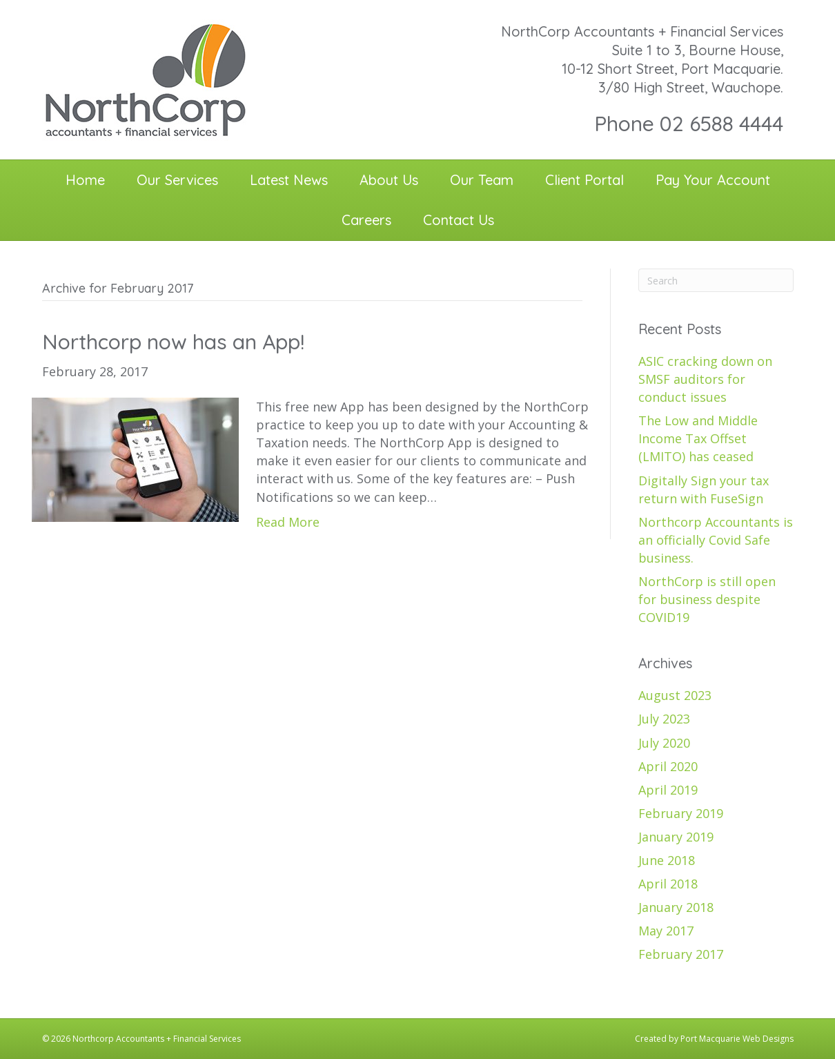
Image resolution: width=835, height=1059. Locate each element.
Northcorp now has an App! (173, 342)
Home (85, 179)
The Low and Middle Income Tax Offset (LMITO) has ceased (698, 438)
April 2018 (668, 883)
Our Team (481, 179)
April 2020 (668, 766)
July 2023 (664, 718)
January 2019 (676, 836)
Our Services (177, 179)
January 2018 (676, 907)
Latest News (289, 179)
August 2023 (674, 695)
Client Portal (584, 179)
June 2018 (666, 860)
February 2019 (680, 813)
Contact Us (458, 220)
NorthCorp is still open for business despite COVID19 (707, 599)
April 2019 (668, 789)
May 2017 (666, 930)
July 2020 (664, 743)
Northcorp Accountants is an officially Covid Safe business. (715, 540)
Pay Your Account (713, 179)
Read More (288, 522)
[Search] (716, 280)
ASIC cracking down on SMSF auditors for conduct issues (705, 379)
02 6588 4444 (721, 123)
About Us (389, 179)
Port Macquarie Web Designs (737, 1039)
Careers (366, 220)
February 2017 (680, 954)
